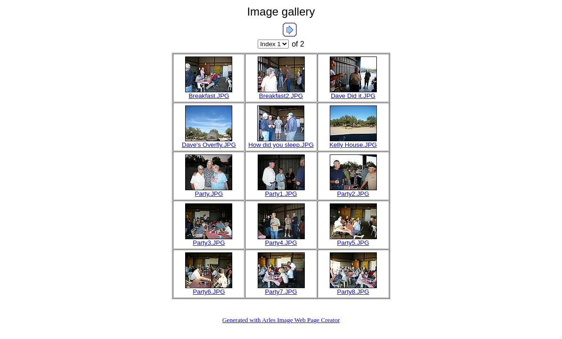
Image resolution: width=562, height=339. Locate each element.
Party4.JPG (281, 242)
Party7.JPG (281, 291)
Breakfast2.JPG (281, 95)
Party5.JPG (353, 242)
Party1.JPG (281, 193)
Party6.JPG (209, 291)
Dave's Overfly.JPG (209, 144)
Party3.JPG (209, 242)
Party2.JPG (353, 193)
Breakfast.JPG (208, 95)
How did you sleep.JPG (281, 144)
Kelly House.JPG (353, 144)
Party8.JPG (353, 291)
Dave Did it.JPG (353, 95)
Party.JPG (209, 193)
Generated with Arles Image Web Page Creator (281, 319)
